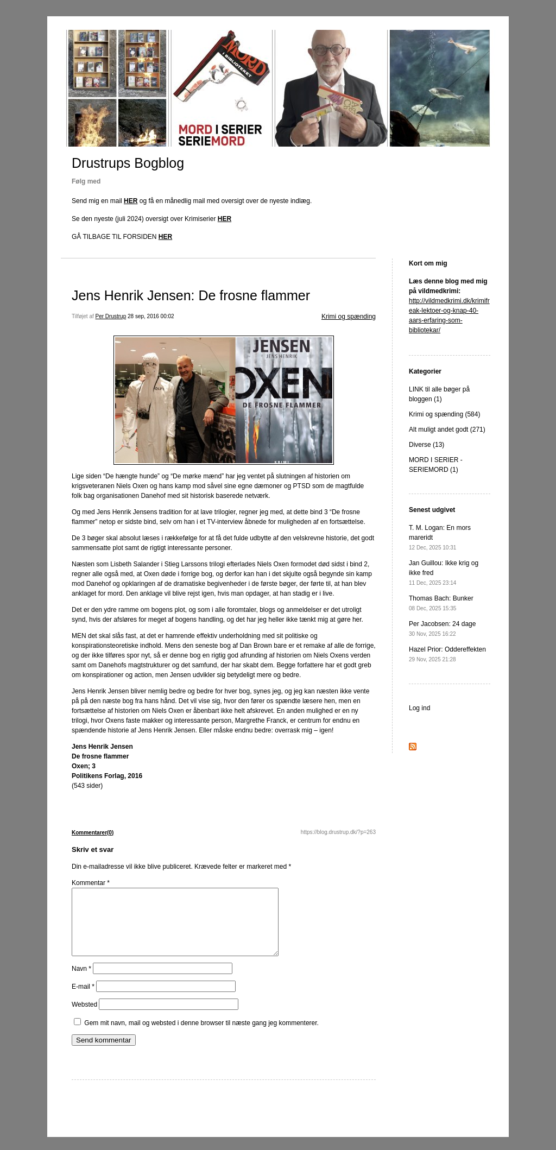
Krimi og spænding (348, 316)
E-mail (83, 999)
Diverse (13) (426, 444)
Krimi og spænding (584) (444, 414)
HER (130, 201)
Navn (81, 981)
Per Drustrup (111, 316)
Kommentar (91, 883)
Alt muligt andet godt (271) (447, 429)
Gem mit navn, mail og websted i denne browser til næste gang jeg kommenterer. (201, 1036)
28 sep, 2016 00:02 (151, 316)
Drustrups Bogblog (128, 162)
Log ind (419, 708)
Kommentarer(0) (92, 833)
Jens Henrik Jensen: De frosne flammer (191, 295)
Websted (84, 1017)
